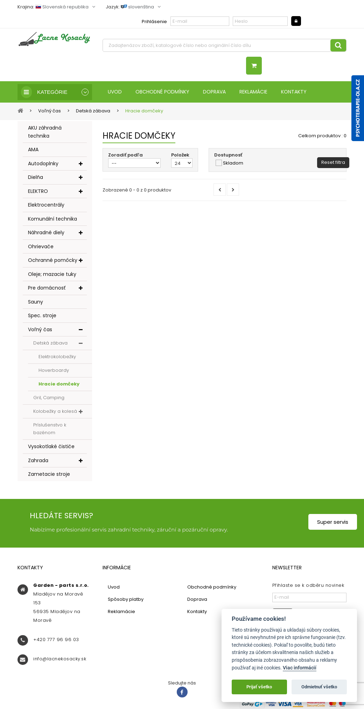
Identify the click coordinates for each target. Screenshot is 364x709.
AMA (33, 149)
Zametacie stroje (49, 474)
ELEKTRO (38, 191)
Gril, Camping (48, 397)
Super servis (332, 522)
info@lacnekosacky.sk (59, 658)
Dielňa (35, 177)
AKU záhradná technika (45, 131)
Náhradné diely (46, 232)
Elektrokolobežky (57, 356)
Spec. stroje (42, 315)
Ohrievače (41, 246)
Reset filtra (333, 162)
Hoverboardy (53, 370)
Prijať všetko (259, 686)
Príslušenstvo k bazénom (49, 429)
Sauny (35, 301)
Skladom (233, 163)
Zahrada (38, 460)
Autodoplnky (43, 163)
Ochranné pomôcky (52, 260)
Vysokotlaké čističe (51, 446)
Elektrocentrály (46, 204)
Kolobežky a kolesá (55, 411)
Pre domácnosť (46, 287)
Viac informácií (299, 668)
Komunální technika (52, 218)
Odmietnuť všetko (319, 686)
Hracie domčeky (58, 384)
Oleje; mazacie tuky (52, 274)
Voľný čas (40, 329)
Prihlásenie (154, 21)
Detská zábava (50, 343)
